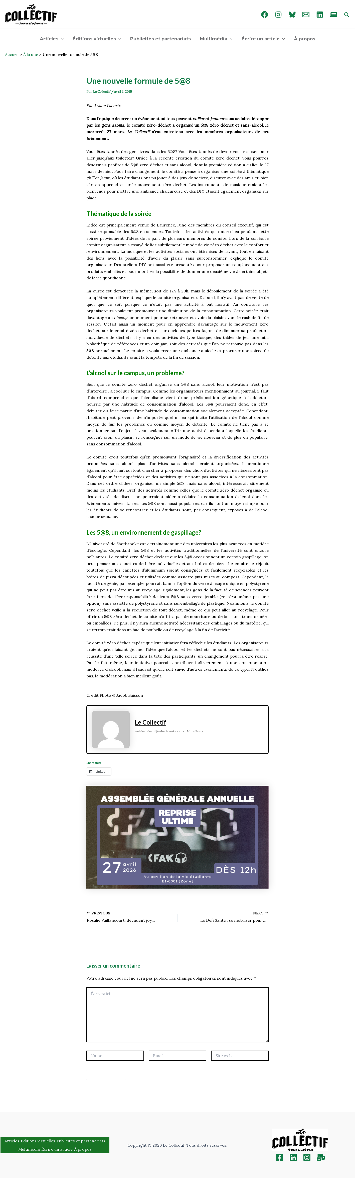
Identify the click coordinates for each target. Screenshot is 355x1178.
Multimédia (216, 38)
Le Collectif (150, 722)
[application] (61, 38)
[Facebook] (264, 14)
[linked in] (319, 14)
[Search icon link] (347, 15)
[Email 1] (305, 14)
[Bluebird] (292, 14)
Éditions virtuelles (97, 38)
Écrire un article (263, 38)
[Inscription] (321, 1157)
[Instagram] (278, 14)
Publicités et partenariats (160, 39)
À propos (304, 39)
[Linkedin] (293, 1157)
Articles (52, 38)
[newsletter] (333, 14)
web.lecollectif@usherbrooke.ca (158, 731)
